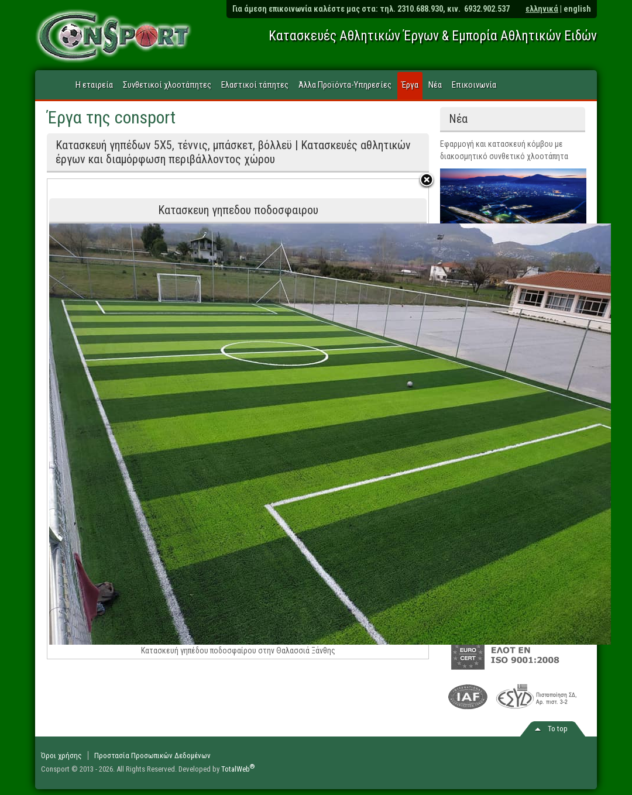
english (577, 8)
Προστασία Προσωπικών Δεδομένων (152, 755)
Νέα (435, 85)
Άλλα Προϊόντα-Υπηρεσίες (344, 85)
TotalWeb (238, 769)
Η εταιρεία (94, 85)
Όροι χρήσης (61, 755)
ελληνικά (541, 8)
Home (53, 85)
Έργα (409, 85)
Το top (558, 728)
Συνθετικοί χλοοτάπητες (167, 85)
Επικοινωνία (474, 85)
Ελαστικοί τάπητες (254, 85)
